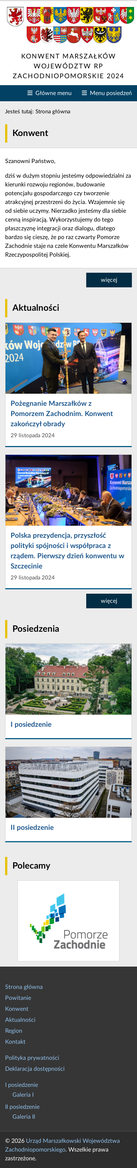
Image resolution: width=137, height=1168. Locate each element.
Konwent (16, 1009)
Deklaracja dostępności (35, 1069)
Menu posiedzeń (109, 92)
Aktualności (20, 1020)
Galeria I (23, 1095)
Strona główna (24, 987)
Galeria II (23, 1117)
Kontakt (15, 1042)
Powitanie (18, 998)
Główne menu (52, 92)
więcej (109, 280)
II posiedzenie (22, 1107)
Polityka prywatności (32, 1058)
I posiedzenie (21, 1085)
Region (13, 1031)
